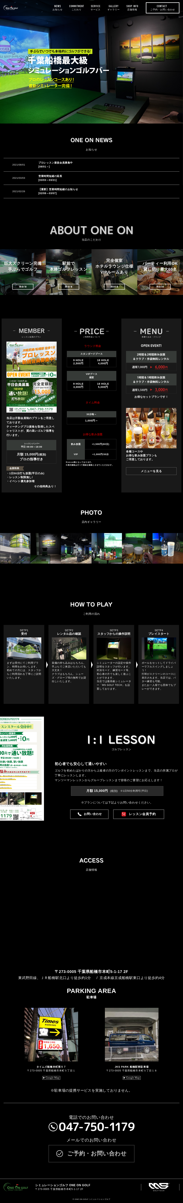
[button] (9, 548)
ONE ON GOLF (22, 7)
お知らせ (57, 9)
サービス (95, 9)
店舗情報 (132, 9)
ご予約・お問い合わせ (162, 9)
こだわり (76, 9)
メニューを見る (151, 471)
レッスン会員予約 (142, 814)
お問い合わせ (93, 813)
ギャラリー (113, 9)
